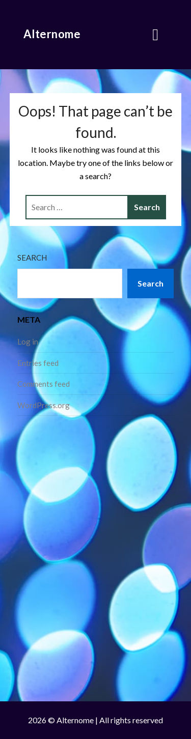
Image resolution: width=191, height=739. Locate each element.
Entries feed (38, 362)
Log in (27, 341)
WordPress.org (43, 405)
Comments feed (43, 383)
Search (32, 257)
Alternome (52, 34)
